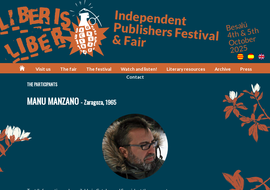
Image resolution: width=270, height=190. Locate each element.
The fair (68, 69)
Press (246, 69)
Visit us (43, 69)
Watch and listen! (139, 69)
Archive (223, 69)
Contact (135, 77)
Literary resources (186, 69)
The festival (98, 69)
